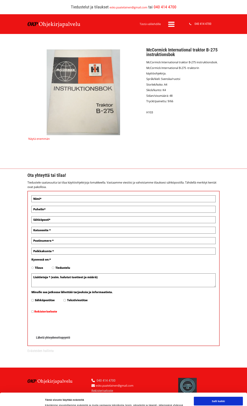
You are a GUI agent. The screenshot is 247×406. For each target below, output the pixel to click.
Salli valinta (218, 386)
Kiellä (218, 396)
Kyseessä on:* (41, 259)
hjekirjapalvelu (61, 24)
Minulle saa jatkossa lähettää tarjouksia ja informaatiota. (72, 292)
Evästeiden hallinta (40, 351)
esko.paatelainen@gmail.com (128, 7)
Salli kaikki (218, 376)
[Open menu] (171, 24)
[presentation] (57, 323)
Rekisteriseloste (45, 311)
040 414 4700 (165, 7)
